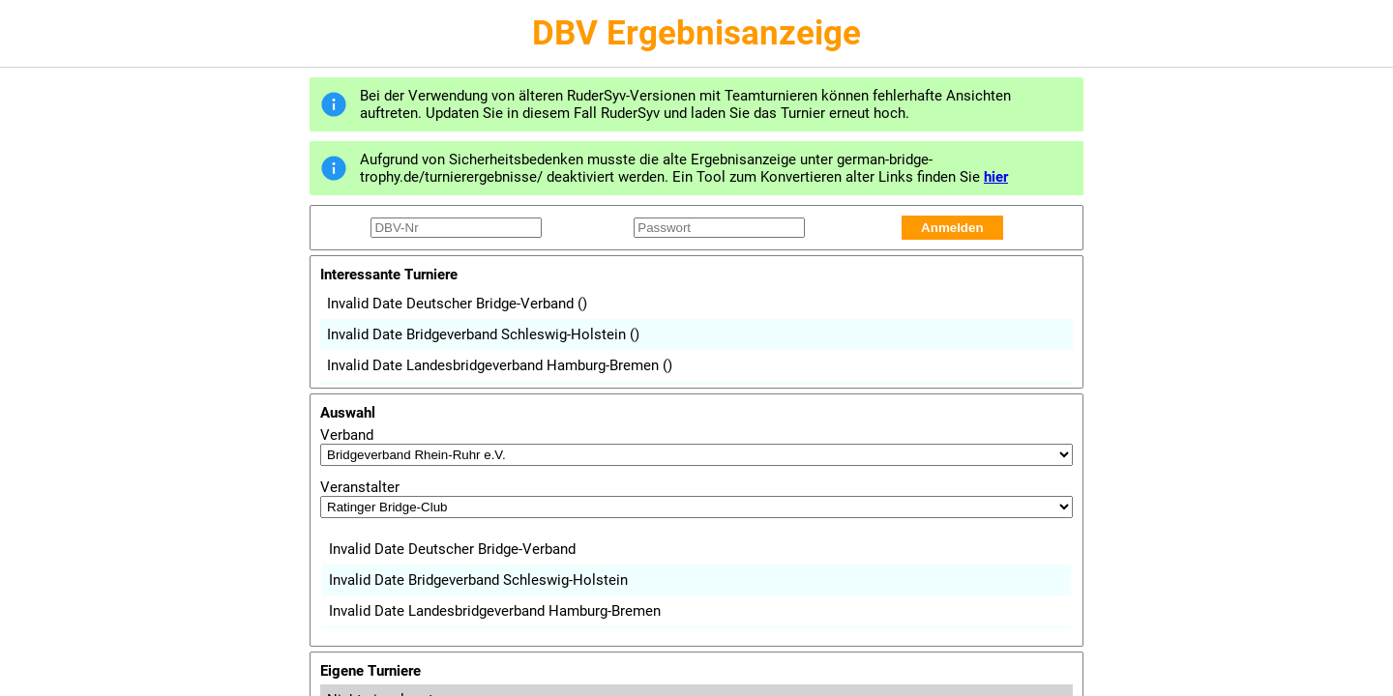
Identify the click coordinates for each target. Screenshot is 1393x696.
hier (996, 177)
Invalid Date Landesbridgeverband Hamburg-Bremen (499, 365)
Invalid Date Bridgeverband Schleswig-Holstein (483, 334)
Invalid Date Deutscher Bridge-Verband (457, 303)
